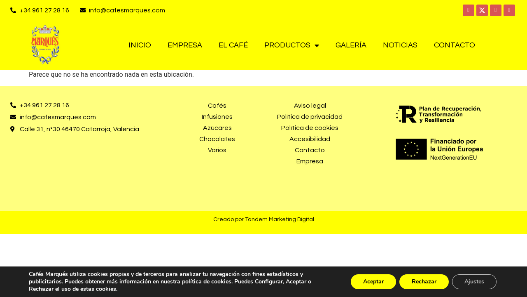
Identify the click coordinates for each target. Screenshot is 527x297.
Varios (217, 150)
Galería (351, 45)
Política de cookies (309, 128)
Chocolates (217, 139)
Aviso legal (310, 105)
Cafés (217, 105)
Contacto (454, 45)
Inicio (139, 45)
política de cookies (206, 281)
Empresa (185, 45)
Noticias (400, 45)
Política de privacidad (310, 116)
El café (233, 45)
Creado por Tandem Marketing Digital (263, 219)
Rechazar (424, 281)
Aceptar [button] (373, 281)
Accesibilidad (309, 139)
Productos (291, 45)
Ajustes (474, 281)
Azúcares (217, 128)
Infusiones (217, 116)
